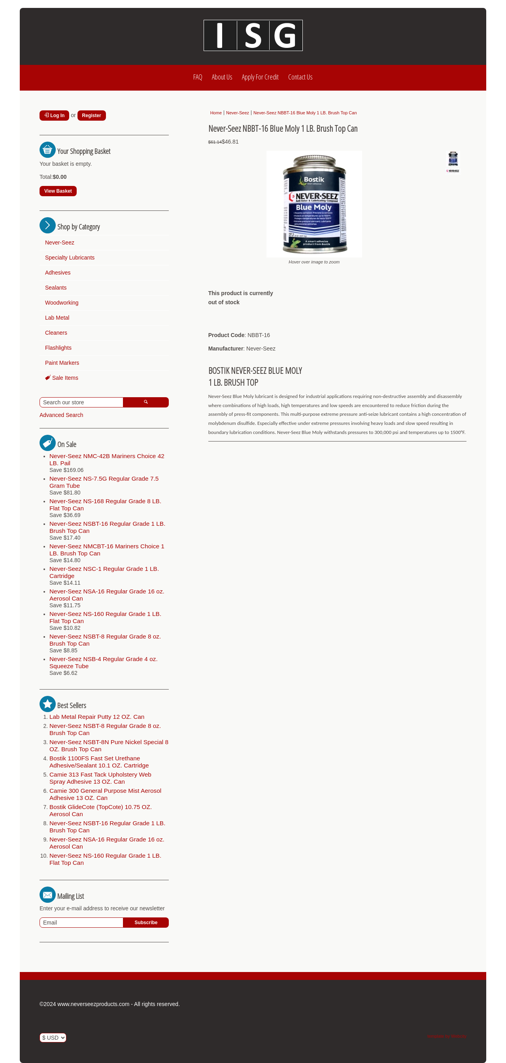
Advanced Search (61, 415)
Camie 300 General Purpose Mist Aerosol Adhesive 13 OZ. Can (105, 794)
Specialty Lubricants (69, 257)
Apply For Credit (260, 76)
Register (91, 115)
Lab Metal (57, 318)
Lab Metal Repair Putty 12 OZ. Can (96, 716)
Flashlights (58, 348)
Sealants (55, 287)
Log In (54, 115)
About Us (222, 76)
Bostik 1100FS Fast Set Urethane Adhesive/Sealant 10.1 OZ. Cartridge (99, 762)
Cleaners (56, 333)
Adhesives (58, 272)
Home (216, 112)
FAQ (197, 76)
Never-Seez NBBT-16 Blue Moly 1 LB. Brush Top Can (305, 112)
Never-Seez (59, 242)
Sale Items (61, 378)
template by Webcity (446, 1036)
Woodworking (62, 302)
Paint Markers (62, 363)
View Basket (58, 191)
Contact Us (300, 76)
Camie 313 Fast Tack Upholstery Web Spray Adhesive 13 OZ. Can (100, 778)
